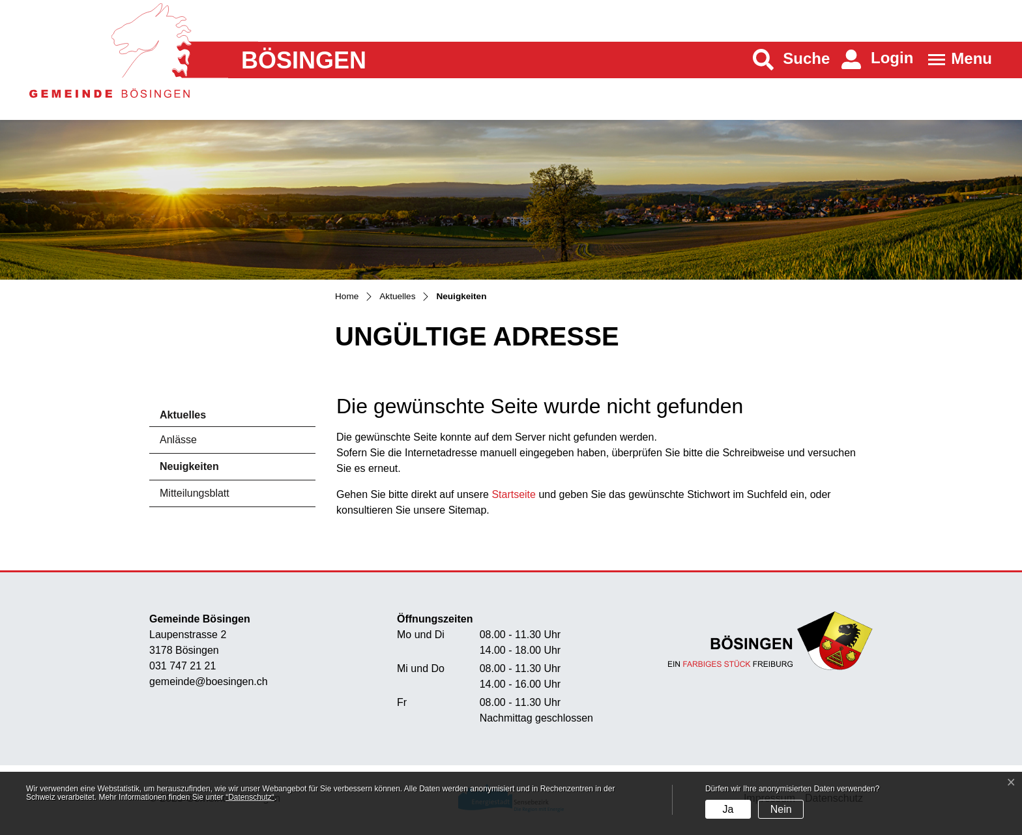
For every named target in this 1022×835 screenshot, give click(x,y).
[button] (791, 60)
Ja (727, 809)
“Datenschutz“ (250, 797)
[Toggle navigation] (956, 60)
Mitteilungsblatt (194, 493)
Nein (781, 809)
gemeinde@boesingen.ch (208, 681)
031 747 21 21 (182, 665)
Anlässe (178, 439)
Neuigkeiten (196, 470)
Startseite (513, 494)
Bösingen (303, 60)
